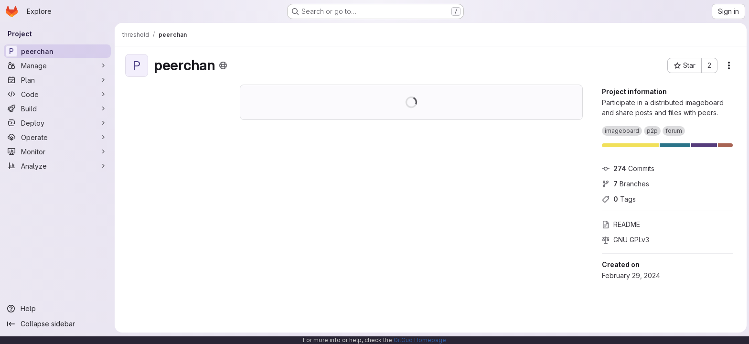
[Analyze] (57, 165)
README (620, 224)
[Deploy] (57, 122)
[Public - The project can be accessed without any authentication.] (222, 65)
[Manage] (57, 65)
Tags (618, 199)
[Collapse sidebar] (57, 324)
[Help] (57, 308)
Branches (624, 184)
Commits (627, 168)
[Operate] (57, 137)
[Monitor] (57, 151)
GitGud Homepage (420, 340)
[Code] (57, 94)
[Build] (57, 108)
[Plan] (57, 79)
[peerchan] (57, 51)
